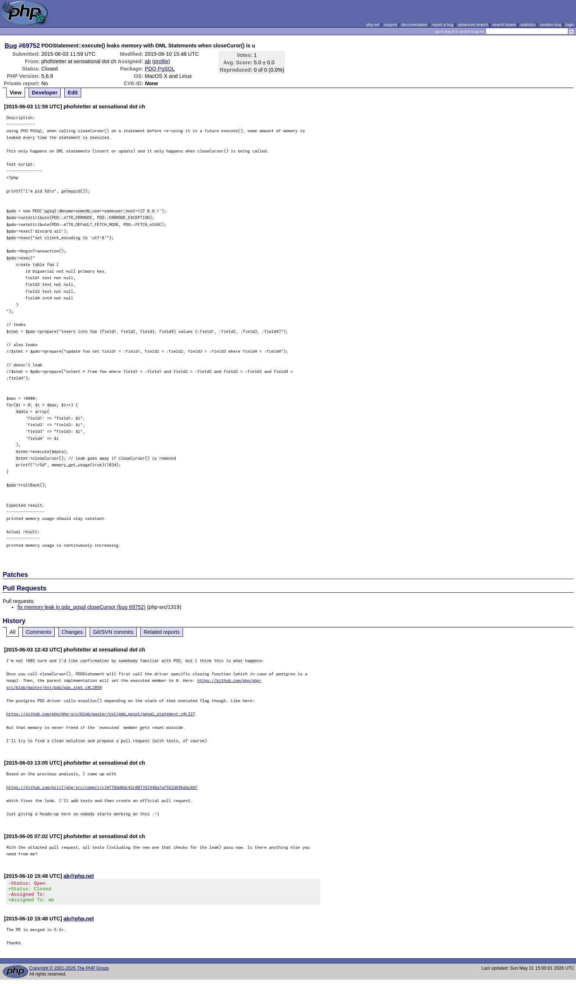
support (390, 24)
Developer (45, 93)
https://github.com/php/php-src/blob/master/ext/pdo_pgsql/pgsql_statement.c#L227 (100, 713)
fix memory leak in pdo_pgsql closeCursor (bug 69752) (81, 607)
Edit (73, 93)
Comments (38, 632)
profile (161, 61)
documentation (415, 24)
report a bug (442, 24)
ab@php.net (79, 876)
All (12, 632)
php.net (372, 24)
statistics (528, 24)
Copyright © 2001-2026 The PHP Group (69, 972)
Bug (11, 45)
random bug (550, 24)
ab (148, 61)
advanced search (473, 24)
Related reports (162, 632)
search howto (504, 24)
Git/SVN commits (113, 632)
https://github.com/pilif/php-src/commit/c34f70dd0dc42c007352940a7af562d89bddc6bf (101, 787)
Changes (72, 632)
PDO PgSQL (160, 69)
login (570, 24)
